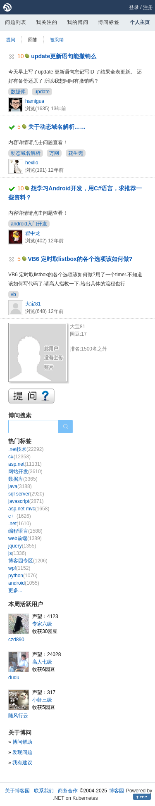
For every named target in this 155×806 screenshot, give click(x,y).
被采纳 (57, 39)
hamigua (34, 101)
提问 (10, 39)
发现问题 (22, 752)
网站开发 (25, 471)
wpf (19, 568)
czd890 (16, 639)
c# (19, 457)
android (23, 583)
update (42, 92)
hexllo (31, 163)
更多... (15, 590)
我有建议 (22, 763)
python (23, 575)
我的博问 (77, 22)
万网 (54, 153)
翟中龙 (32, 233)
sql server (26, 494)
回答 (32, 39)
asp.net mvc (28, 509)
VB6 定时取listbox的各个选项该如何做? (80, 259)
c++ (19, 516)
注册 (148, 7)
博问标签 (108, 22)
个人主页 (140, 22)
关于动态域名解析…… (57, 126)
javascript (25, 501)
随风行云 (18, 715)
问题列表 (15, 22)
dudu (13, 677)
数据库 (18, 92)
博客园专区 (28, 561)
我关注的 (46, 22)
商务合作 (68, 791)
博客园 (116, 791)
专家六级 (42, 624)
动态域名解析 (26, 153)
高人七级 (42, 662)
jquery (22, 546)
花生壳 (75, 153)
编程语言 (25, 531)
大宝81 (33, 304)
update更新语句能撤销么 (63, 56)
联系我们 (44, 791)
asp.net (25, 464)
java (20, 486)
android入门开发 (29, 224)
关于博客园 (17, 791)
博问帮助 (22, 742)
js (17, 553)
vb (13, 294)
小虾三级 (42, 700)
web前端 (25, 538)
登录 (134, 7)
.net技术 (25, 449)
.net (19, 523)
